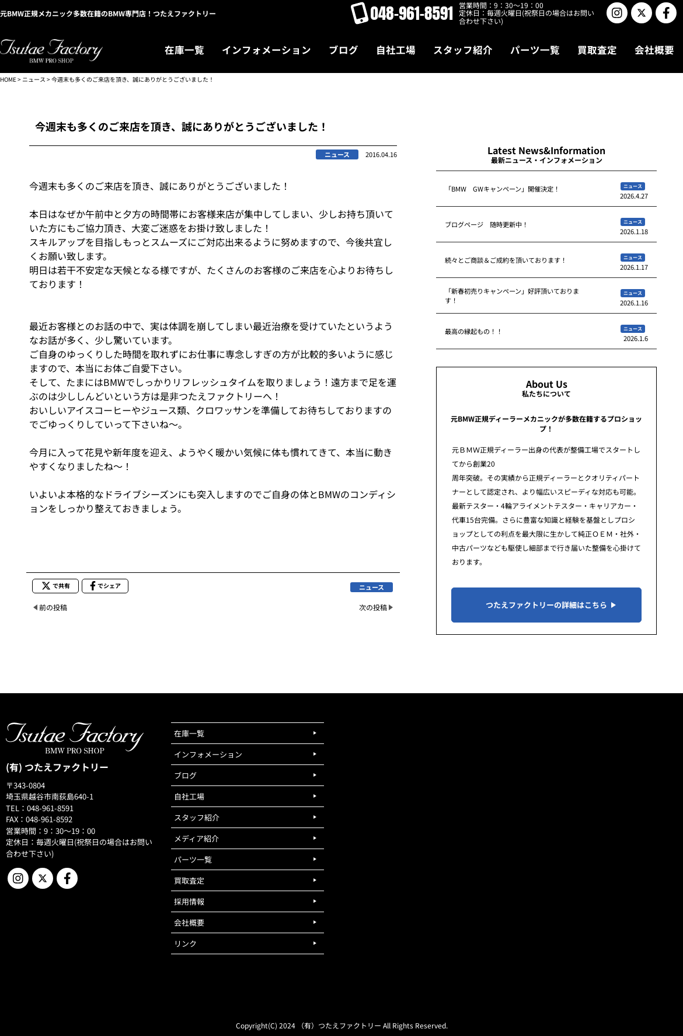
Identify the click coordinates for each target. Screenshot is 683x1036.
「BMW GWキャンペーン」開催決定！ (502, 188)
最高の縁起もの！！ (474, 331)
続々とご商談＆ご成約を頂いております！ (506, 260)
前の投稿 (53, 607)
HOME (8, 79)
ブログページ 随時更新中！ (486, 224)
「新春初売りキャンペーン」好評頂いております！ (512, 295)
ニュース (34, 79)
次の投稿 (373, 607)
